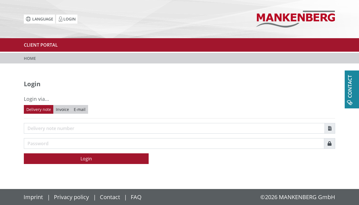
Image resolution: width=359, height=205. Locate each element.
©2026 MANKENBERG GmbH (297, 197)
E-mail (80, 109)
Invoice (62, 109)
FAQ (136, 197)
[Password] (174, 143)
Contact (110, 197)
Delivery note (38, 109)
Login (86, 159)
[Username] (174, 128)
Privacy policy (71, 197)
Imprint (33, 197)
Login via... (36, 98)
